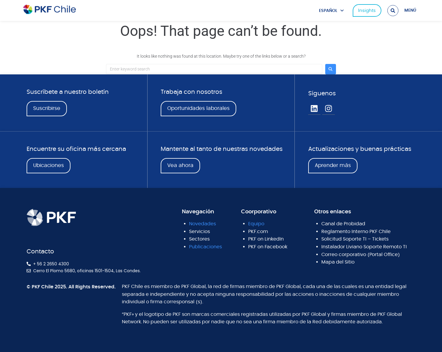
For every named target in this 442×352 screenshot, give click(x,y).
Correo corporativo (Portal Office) (360, 255)
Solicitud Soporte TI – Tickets (355, 239)
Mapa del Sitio (337, 262)
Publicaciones (205, 247)
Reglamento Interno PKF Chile (356, 232)
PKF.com (258, 232)
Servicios (199, 232)
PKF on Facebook (267, 247)
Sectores (199, 239)
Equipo (256, 224)
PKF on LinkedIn (266, 239)
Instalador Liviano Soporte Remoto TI (364, 247)
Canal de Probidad (343, 224)
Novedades (202, 224)
